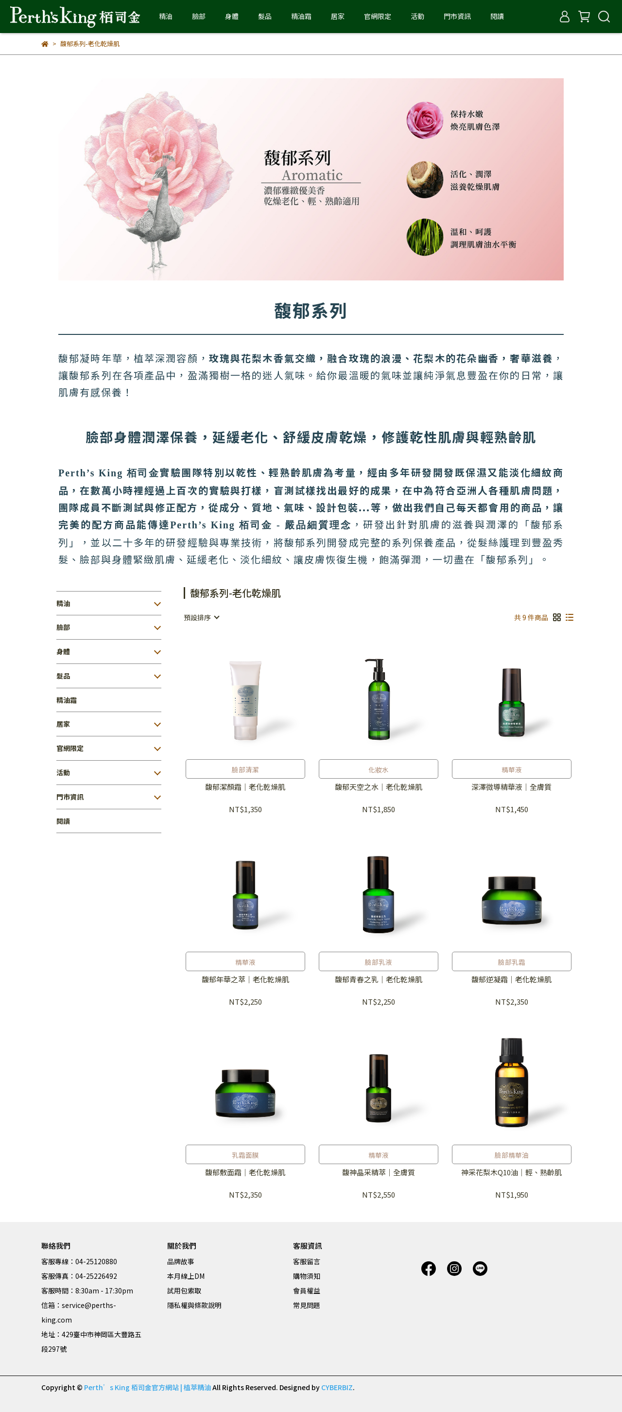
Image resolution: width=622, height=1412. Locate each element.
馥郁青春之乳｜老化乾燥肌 (378, 979)
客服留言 (306, 1261)
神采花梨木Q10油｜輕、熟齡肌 (511, 1172)
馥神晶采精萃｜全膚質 (378, 1172)
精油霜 (301, 16)
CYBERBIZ (337, 1387)
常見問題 (306, 1305)
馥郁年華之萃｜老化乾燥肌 (245, 979)
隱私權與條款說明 (194, 1305)
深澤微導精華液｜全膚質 (511, 787)
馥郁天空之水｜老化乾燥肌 (378, 787)
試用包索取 (184, 1290)
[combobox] (201, 617)
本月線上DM (186, 1276)
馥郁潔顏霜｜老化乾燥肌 (245, 787)
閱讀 (497, 16)
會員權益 (306, 1290)
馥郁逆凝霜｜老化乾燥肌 (511, 979)
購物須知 (306, 1276)
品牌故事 (180, 1261)
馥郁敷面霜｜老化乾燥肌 (245, 1172)
